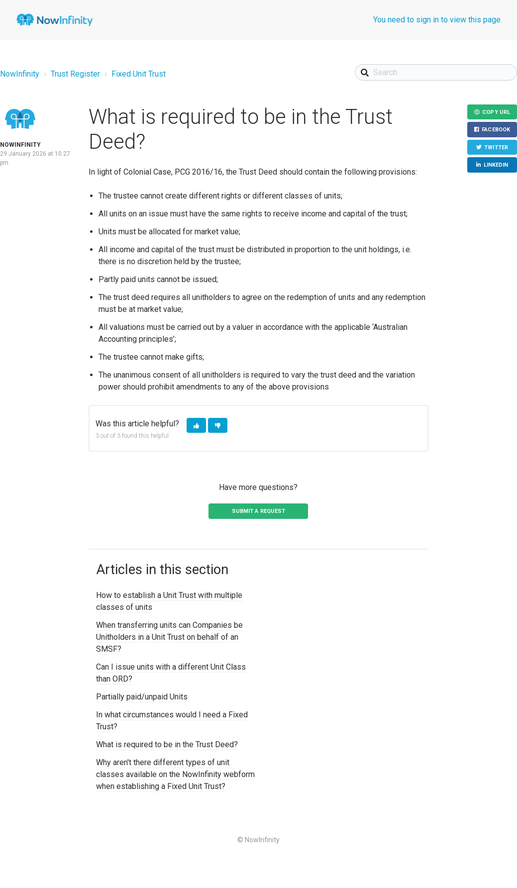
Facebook (496, 130)
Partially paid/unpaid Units (142, 696)
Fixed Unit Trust (138, 74)
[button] (196, 425)
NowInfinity (19, 74)
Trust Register (75, 74)
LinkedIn (496, 165)
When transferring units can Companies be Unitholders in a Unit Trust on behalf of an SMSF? (169, 637)
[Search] (436, 72)
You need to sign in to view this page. (437, 19)
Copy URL (496, 112)
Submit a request (259, 511)
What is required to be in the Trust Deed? (167, 744)
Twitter (496, 147)
